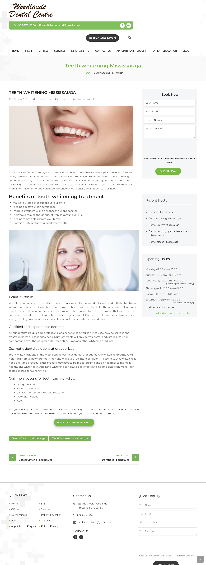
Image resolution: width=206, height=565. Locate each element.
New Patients (83, 29)
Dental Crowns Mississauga (45, 436)
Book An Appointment (167, 16)
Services (62, 29)
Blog (188, 29)
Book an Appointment (73, 400)
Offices (46, 29)
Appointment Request (133, 29)
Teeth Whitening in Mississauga (70, 417)
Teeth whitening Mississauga (165, 197)
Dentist (64, 77)
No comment (85, 77)
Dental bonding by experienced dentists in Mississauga (171, 212)
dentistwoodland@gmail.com (123, 3)
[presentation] (168, 125)
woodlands (44, 77)
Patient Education (166, 29)
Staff (31, 29)
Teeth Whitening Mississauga (28, 417)
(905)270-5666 (89, 3)
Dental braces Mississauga (163, 220)
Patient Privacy (49, 504)
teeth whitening (58, 281)
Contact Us (105, 29)
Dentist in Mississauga (103, 436)
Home (18, 29)
